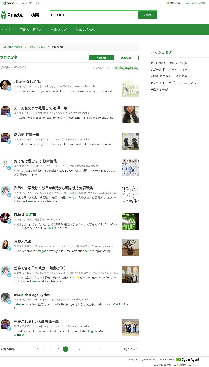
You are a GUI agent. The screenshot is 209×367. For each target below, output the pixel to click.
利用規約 (180, 364)
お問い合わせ (162, 364)
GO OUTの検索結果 (12, 47)
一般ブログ (59, 29)
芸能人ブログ (176, 3)
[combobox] (94, 15)
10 (100, 349)
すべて (6, 29)
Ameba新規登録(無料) (196, 3)
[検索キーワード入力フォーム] (94, 15)
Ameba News (85, 29)
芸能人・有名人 (37, 47)
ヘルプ (194, 364)
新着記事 (126, 58)
